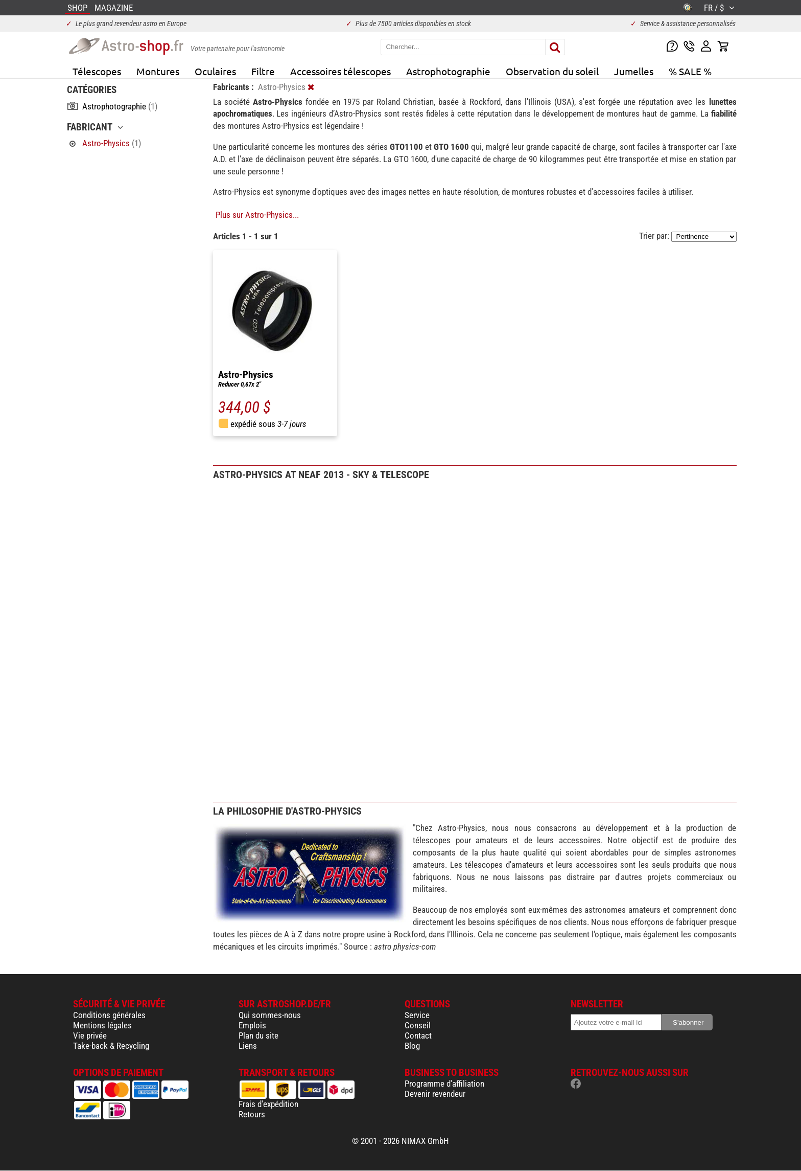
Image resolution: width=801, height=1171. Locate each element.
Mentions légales (102, 1025)
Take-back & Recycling (111, 1046)
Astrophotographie (448, 71)
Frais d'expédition (268, 1104)
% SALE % (690, 71)
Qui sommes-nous (270, 1015)
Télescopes (97, 71)
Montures (157, 71)
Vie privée (90, 1035)
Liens (248, 1046)
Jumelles (633, 71)
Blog (412, 1046)
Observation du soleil (552, 71)
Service (417, 1015)
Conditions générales (109, 1015)
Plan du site (258, 1035)
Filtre (263, 71)
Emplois (252, 1025)
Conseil (418, 1025)
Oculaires (215, 71)
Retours (252, 1114)
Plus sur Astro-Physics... (257, 215)
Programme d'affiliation (444, 1083)
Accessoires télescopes (340, 71)
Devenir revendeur (435, 1094)
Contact (418, 1035)
